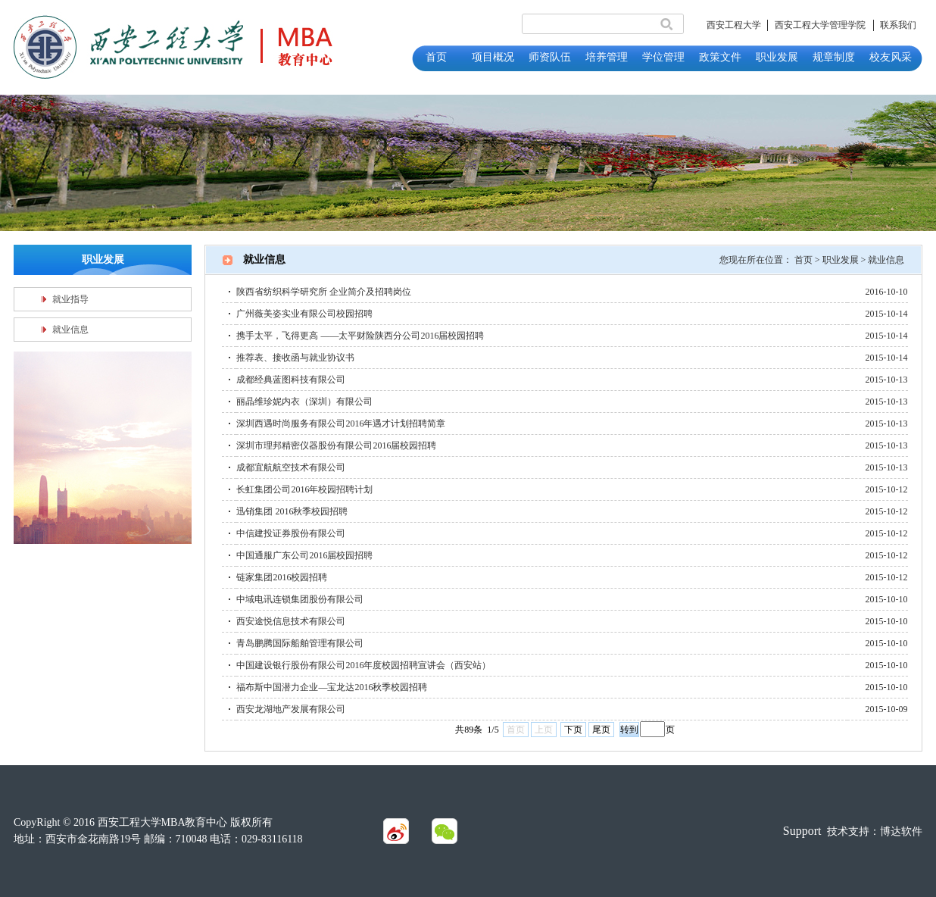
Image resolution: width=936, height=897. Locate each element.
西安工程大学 (734, 25)
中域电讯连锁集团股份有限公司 (299, 599)
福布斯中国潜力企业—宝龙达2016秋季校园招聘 (331, 687)
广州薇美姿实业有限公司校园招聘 (304, 313)
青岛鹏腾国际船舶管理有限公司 (299, 643)
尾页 (601, 729)
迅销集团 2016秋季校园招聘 (292, 511)
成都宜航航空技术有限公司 (290, 467)
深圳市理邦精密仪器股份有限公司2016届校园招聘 (336, 445)
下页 (573, 729)
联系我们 (898, 25)
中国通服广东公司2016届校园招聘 (304, 555)
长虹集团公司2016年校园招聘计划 (304, 489)
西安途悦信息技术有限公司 (290, 621)
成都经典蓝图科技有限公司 (290, 379)
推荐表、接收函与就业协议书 (295, 357)
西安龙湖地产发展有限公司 (290, 709)
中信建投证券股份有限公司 (290, 533)
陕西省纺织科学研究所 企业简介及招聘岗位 (323, 291)
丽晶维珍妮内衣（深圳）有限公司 (304, 401)
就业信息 (70, 329)
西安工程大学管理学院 (820, 25)
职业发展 (840, 260)
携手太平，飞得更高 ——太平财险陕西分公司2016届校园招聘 (360, 335)
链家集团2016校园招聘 (281, 577)
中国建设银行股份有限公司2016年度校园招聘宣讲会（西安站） (363, 665)
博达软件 (901, 831)
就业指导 (70, 299)
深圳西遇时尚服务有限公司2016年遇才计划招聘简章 (340, 423)
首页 (803, 260)
